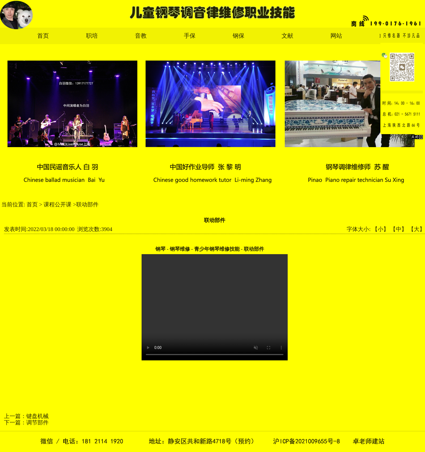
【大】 (416, 229)
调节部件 (37, 422)
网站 (336, 35)
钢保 (238, 35)
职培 (92, 35)
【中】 (398, 229)
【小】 (380, 229)
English (388, 35)
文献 (287, 35)
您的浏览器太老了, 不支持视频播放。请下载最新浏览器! (215, 307)
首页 (43, 35)
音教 (141, 35)
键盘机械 (37, 416)
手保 (190, 35)
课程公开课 (57, 204)
